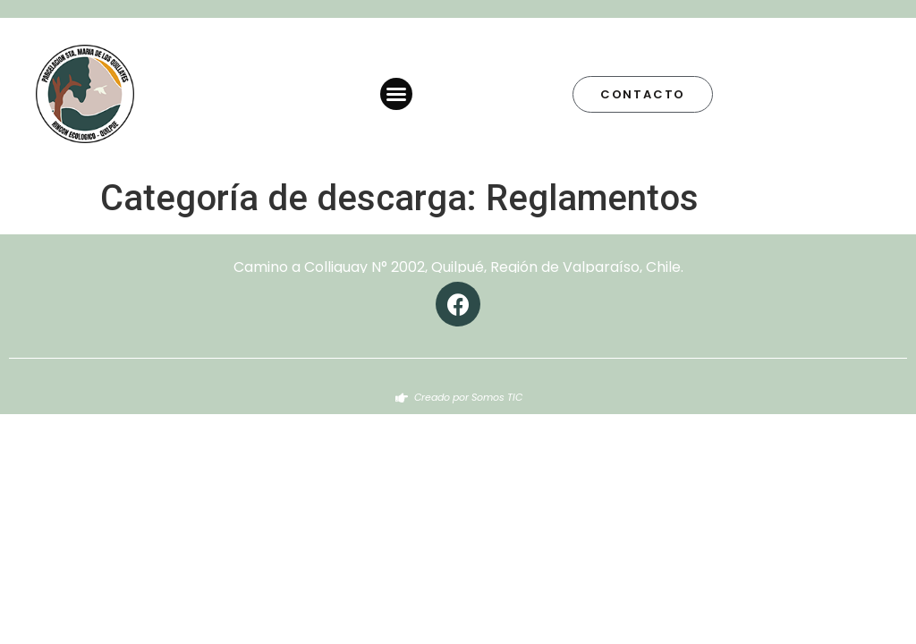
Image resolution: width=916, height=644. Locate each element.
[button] (396, 94)
